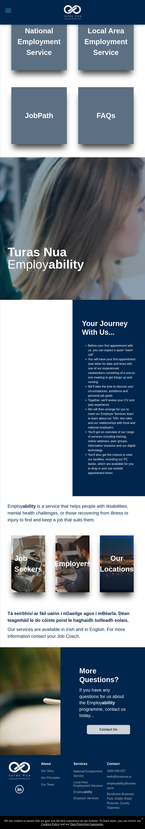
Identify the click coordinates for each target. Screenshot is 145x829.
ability (88, 792)
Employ (78, 792)
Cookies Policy (61, 820)
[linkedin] (19, 789)
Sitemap (48, 820)
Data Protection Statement (126, 820)
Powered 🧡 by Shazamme (72, 824)
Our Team (47, 784)
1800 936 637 (116, 771)
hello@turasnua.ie (119, 776)
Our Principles (50, 777)
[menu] (8, 11)
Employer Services (86, 798)
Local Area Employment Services (88, 784)
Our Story (47, 771)
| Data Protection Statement (83, 820)
